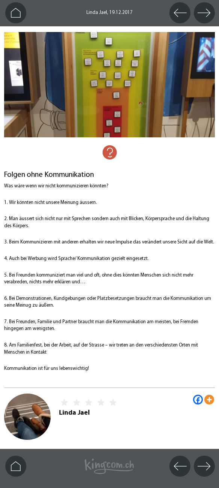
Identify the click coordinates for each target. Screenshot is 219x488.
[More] (209, 399)
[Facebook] (198, 399)
